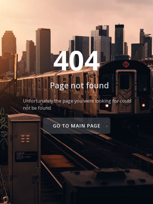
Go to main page (76, 125)
